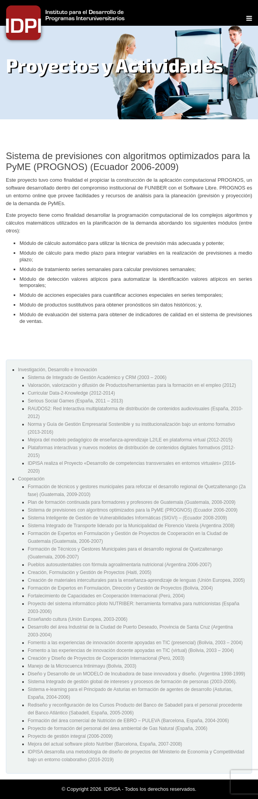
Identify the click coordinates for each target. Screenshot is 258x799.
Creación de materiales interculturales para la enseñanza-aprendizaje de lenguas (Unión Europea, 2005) (136, 580)
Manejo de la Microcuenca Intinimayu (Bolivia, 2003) (82, 666)
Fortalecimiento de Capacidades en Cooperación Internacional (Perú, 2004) (106, 596)
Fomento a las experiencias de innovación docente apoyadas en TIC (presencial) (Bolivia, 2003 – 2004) (135, 642)
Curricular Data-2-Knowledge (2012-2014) (71, 393)
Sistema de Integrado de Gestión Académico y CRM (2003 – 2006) (97, 377)
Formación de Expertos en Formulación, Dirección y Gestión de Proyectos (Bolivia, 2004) (120, 588)
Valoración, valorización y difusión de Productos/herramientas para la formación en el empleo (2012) (132, 385)
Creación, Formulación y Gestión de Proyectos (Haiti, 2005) (89, 572)
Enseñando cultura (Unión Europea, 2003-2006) (78, 619)
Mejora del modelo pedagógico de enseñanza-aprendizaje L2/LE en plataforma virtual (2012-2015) (130, 440)
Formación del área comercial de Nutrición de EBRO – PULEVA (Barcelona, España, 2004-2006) (128, 720)
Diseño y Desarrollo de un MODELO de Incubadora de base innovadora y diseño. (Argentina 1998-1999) (136, 674)
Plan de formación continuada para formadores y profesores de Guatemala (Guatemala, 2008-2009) (131, 502)
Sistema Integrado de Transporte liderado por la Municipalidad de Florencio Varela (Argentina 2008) (131, 525)
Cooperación (31, 479)
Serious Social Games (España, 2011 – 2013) (75, 401)
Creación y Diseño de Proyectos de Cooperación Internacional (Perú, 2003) (106, 658)
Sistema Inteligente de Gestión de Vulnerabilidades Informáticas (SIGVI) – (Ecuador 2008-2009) (127, 518)
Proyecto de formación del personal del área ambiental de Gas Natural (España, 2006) (117, 728)
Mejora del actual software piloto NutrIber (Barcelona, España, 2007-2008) (105, 744)
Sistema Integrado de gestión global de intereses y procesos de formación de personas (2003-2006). (132, 681)
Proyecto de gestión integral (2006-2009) (70, 736)
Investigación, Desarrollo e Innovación (57, 369)
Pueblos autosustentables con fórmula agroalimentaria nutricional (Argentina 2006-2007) (120, 564)
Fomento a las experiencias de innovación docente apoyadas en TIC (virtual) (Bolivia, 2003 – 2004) (131, 650)
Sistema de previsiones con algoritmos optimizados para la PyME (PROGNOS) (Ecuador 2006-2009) (133, 510)
